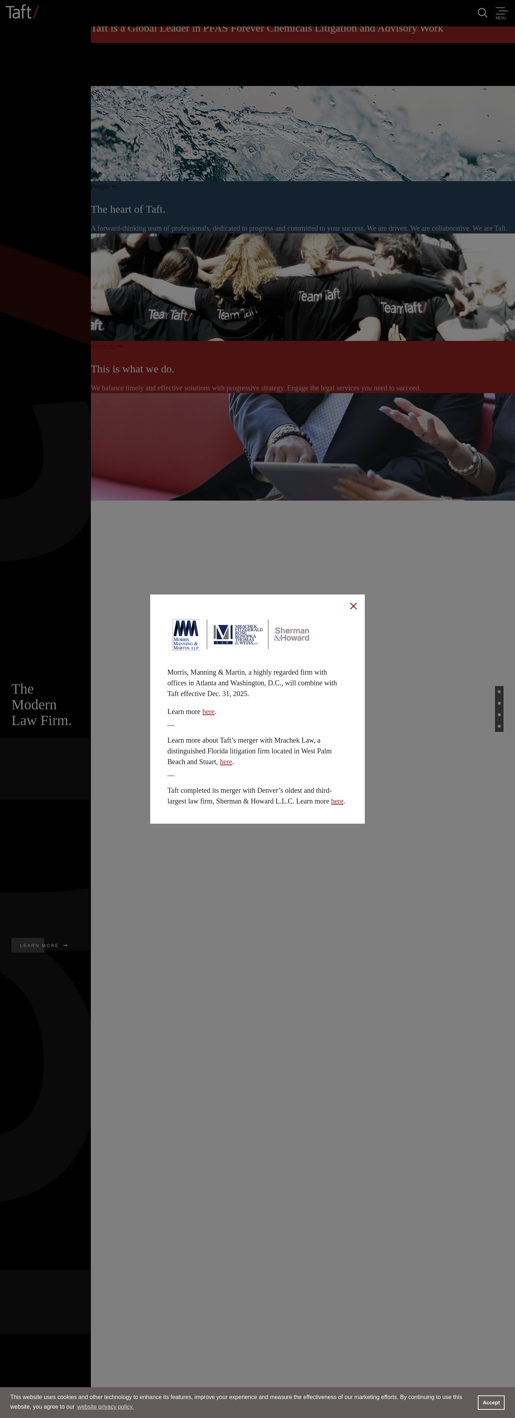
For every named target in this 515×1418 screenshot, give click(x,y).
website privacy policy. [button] (105, 1407)
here (208, 711)
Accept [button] (491, 1402)
